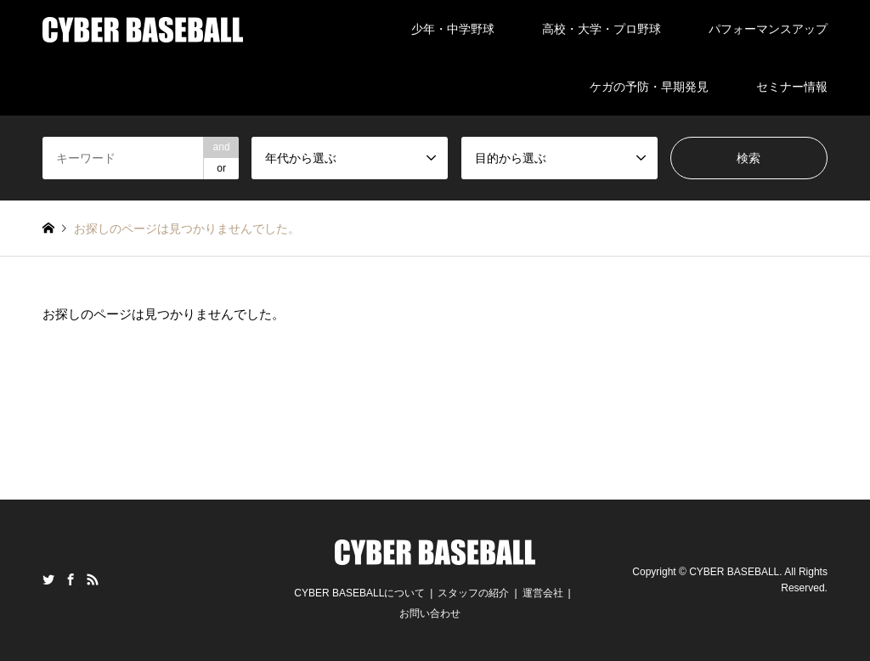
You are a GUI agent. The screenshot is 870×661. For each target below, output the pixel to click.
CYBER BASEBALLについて (359, 593)
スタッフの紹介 (473, 593)
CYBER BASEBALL (734, 572)
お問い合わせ (429, 613)
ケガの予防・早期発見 (649, 86)
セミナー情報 (792, 86)
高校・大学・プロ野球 (601, 29)
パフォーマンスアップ (768, 29)
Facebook (70, 579)
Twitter (48, 579)
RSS (93, 579)
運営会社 (543, 593)
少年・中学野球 (452, 29)
